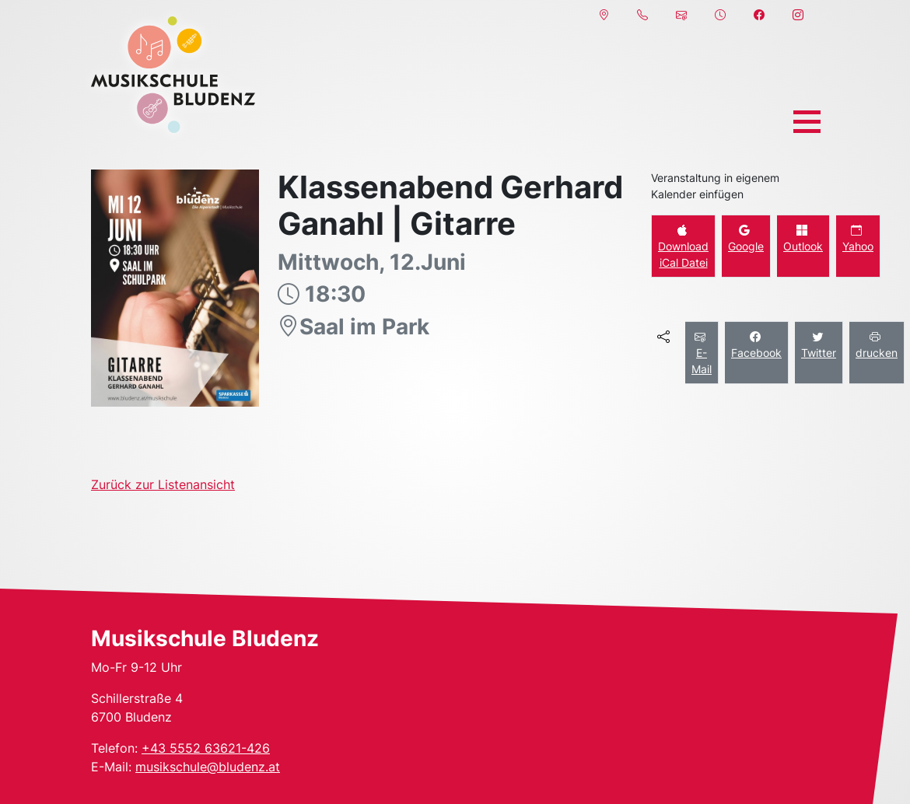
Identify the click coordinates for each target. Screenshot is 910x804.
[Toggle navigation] (807, 121)
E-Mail (701, 353)
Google (746, 238)
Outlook (803, 238)
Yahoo (857, 238)
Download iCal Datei (683, 246)
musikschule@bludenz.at (207, 766)
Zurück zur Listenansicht (163, 484)
